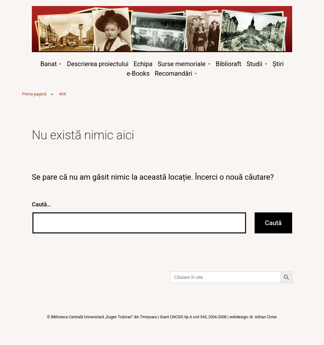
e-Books (138, 73)
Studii (254, 64)
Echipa (143, 64)
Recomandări (173, 73)
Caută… (41, 204)
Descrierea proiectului (97, 64)
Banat (48, 64)
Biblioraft (228, 64)
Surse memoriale (182, 64)
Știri (278, 64)
